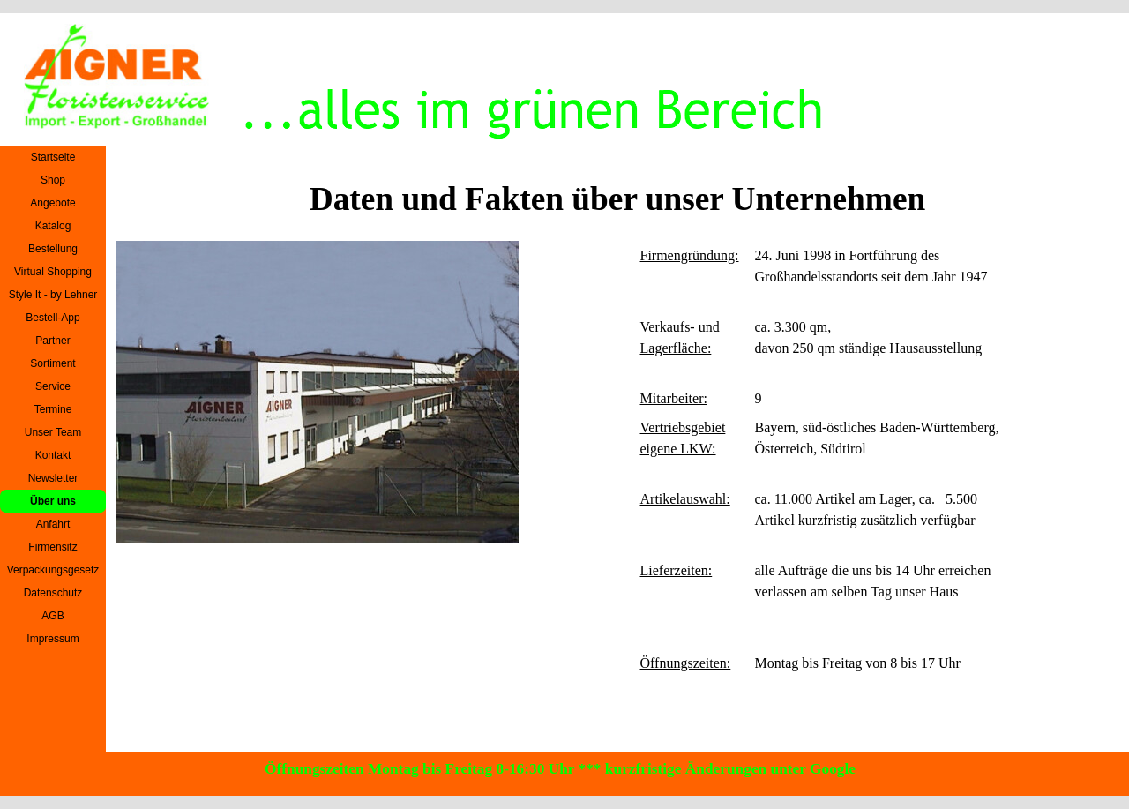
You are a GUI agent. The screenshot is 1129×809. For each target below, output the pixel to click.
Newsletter (53, 478)
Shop (53, 180)
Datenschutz (53, 593)
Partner (52, 340)
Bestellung (53, 249)
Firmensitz (52, 547)
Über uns (53, 501)
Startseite (53, 157)
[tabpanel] (824, 491)
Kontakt (53, 455)
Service (53, 386)
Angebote (52, 203)
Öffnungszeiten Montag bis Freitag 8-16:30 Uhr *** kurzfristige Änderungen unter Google (560, 768)
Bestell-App (52, 317)
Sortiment (52, 363)
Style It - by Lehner (53, 294)
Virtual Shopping (53, 272)
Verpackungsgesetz (53, 570)
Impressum (52, 639)
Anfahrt (53, 524)
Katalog (53, 226)
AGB (52, 616)
